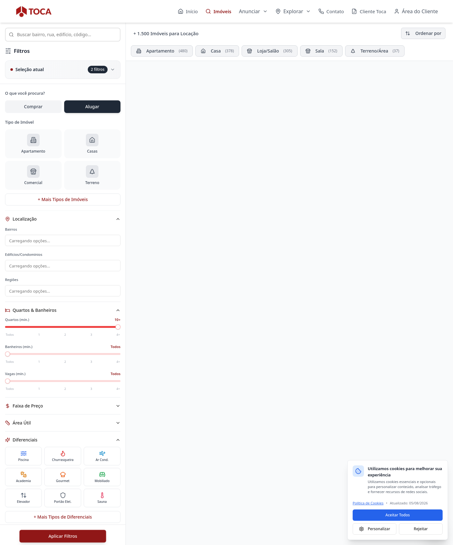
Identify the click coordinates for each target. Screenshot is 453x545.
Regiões (11, 280)
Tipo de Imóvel (19, 122)
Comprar (33, 107)
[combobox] (62, 35)
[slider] (117, 328)
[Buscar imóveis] (62, 35)
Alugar (92, 107)
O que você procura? (25, 93)
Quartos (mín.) (17, 321)
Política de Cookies (368, 503)
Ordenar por (423, 33)
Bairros (11, 229)
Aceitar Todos (397, 515)
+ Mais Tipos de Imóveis (63, 199)
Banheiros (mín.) (18, 348)
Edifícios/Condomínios (23, 255)
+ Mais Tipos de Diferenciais (63, 519)
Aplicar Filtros (62, 536)
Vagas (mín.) (15, 375)
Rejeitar (421, 528)
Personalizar (374, 528)
